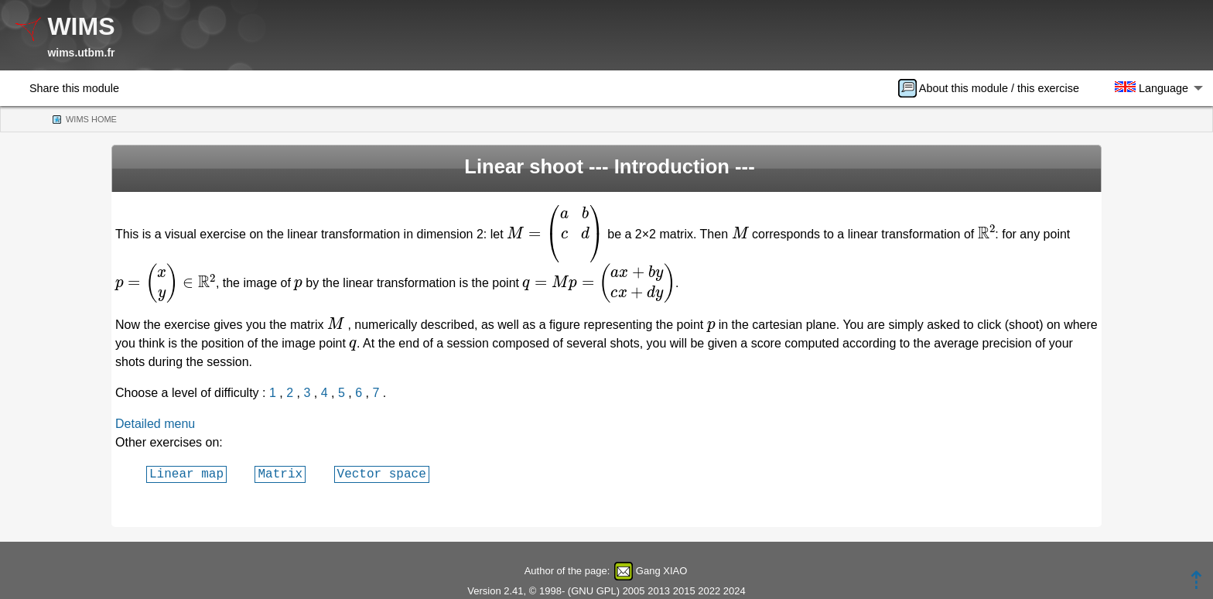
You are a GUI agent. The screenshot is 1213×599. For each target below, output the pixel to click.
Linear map (186, 473)
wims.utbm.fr (80, 52)
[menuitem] (994, 88)
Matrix (280, 473)
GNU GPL (594, 591)
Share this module (74, 88)
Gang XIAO (661, 571)
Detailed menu (155, 423)
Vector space (381, 473)
